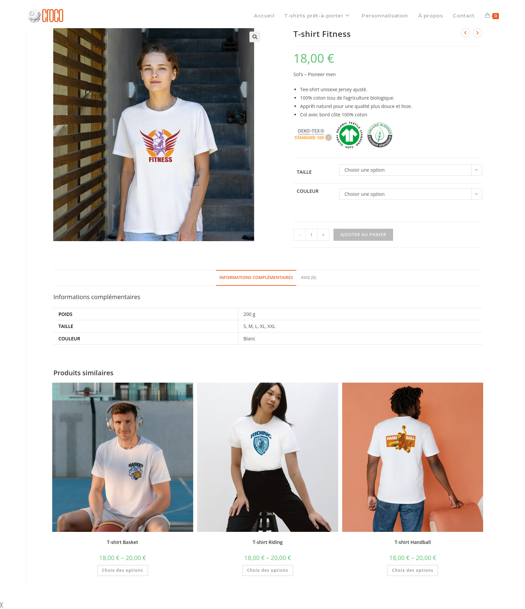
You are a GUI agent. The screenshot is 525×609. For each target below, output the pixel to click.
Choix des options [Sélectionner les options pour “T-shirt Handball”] (412, 570)
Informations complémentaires (256, 277)
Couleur (307, 191)
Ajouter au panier (363, 234)
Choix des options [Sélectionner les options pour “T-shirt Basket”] (122, 570)
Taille (304, 172)
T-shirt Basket (122, 542)
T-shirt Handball (413, 542)
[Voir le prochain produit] (477, 33)
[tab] (256, 277)
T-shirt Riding (268, 542)
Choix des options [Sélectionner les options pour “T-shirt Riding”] (267, 570)
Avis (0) (308, 277)
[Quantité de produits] (311, 235)
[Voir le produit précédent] (465, 33)
